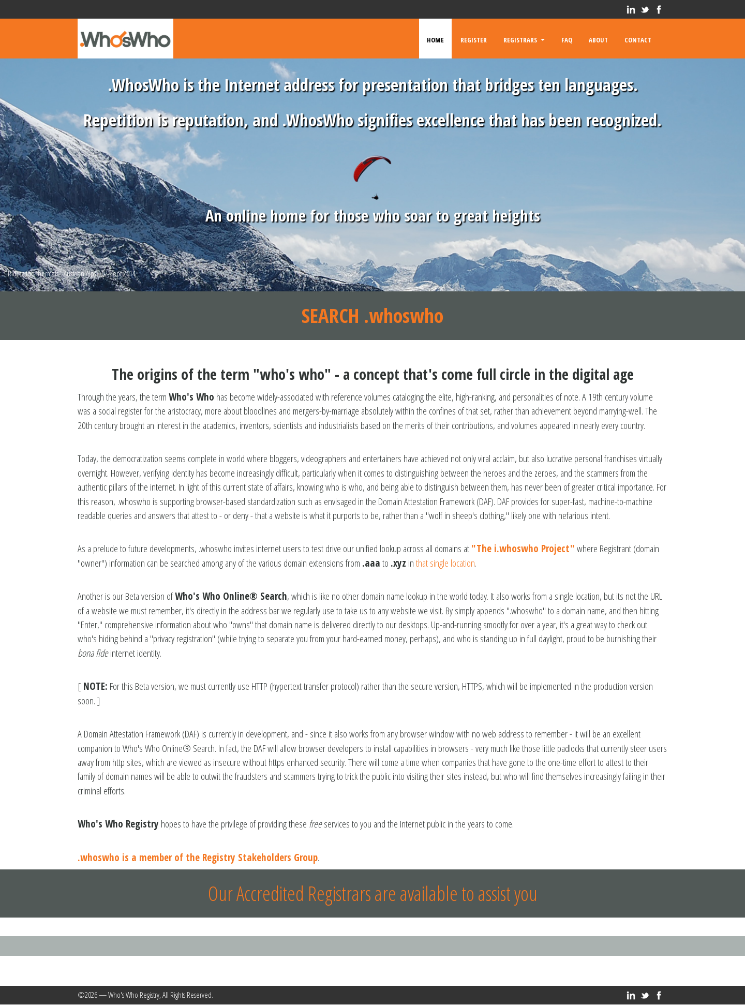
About (598, 39)
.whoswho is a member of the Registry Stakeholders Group (198, 857)
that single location (445, 563)
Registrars (524, 39)
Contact (637, 39)
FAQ (566, 39)
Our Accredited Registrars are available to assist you (373, 893)
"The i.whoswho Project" (523, 548)
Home (435, 39)
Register (473, 39)
